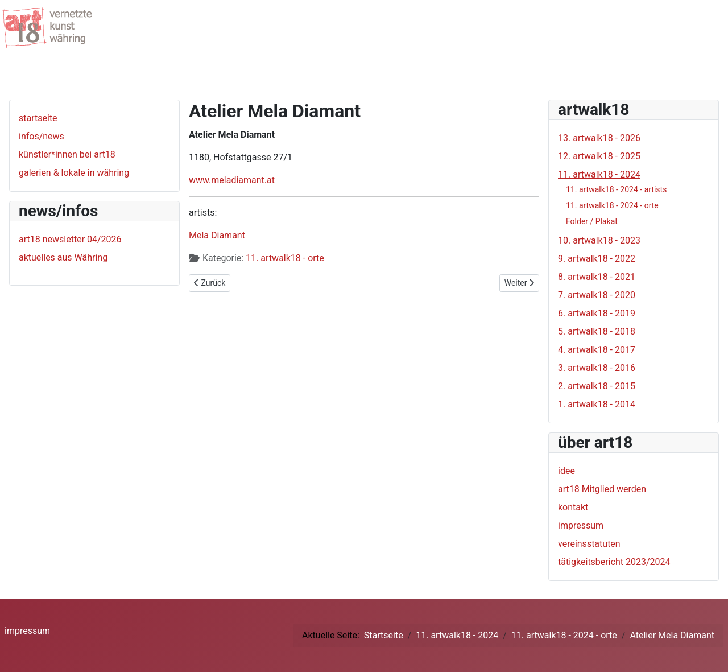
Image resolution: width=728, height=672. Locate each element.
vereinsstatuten (589, 543)
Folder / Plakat (592, 221)
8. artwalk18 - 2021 (596, 276)
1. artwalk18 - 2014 (596, 404)
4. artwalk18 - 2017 (596, 349)
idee (566, 470)
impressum (580, 525)
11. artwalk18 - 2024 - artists (616, 189)
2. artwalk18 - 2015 (596, 386)
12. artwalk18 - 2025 (599, 156)
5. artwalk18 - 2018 (596, 331)
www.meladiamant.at (232, 180)
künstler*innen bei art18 (67, 154)
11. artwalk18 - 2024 (599, 174)
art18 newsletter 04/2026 (70, 239)
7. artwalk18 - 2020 (596, 295)
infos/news (41, 136)
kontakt (573, 507)
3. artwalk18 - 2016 (596, 367)
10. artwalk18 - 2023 (599, 240)
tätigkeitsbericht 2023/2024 (614, 561)
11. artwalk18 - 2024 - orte (612, 205)
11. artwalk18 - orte (285, 258)
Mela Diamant (217, 235)
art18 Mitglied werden (602, 489)
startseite (38, 118)
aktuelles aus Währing (63, 257)
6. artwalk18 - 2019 (596, 313)
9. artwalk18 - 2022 (596, 258)
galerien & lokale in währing (74, 172)
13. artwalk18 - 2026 (599, 138)
